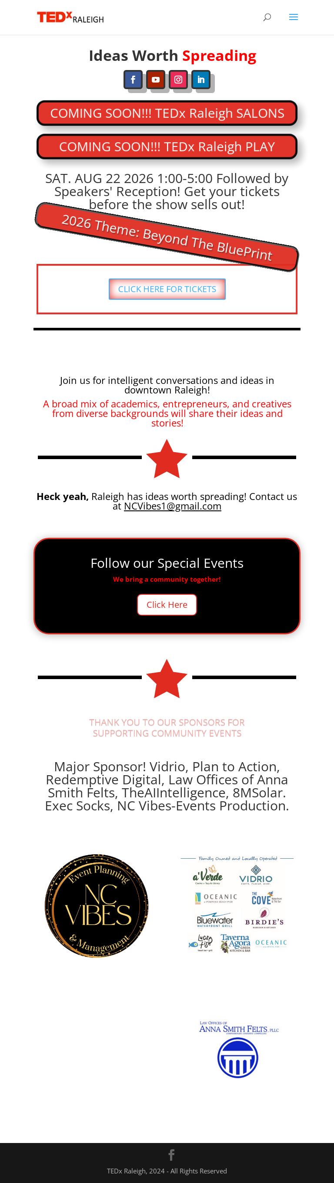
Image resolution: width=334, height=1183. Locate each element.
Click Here (167, 604)
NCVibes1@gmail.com (172, 505)
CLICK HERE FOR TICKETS (166, 288)
